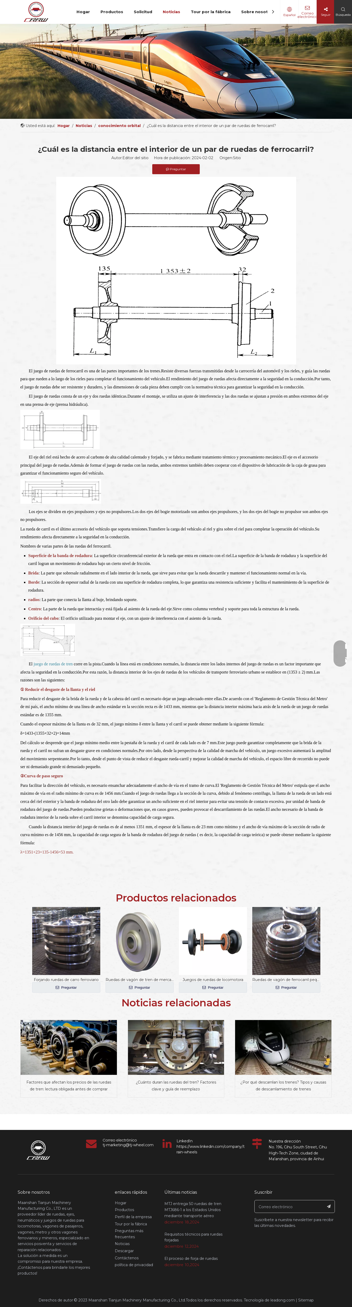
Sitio (237, 157)
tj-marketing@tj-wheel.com (128, 1145)
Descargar (124, 1251)
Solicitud (143, 11)
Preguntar (66, 987)
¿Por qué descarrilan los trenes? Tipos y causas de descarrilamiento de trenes (283, 1086)
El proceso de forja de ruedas (191, 1258)
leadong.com (282, 1300)
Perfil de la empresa (133, 1217)
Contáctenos (127, 1258)
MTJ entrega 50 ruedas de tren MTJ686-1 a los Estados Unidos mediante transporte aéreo (192, 1209)
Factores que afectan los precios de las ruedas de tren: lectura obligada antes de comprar (68, 1086)
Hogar (83, 11)
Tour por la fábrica (211, 11)
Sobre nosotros (258, 11)
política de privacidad (134, 1264)
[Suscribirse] (329, 1206)
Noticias (171, 11)
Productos (112, 11)
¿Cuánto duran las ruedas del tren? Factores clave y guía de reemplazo (176, 1086)
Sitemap (306, 1300)
